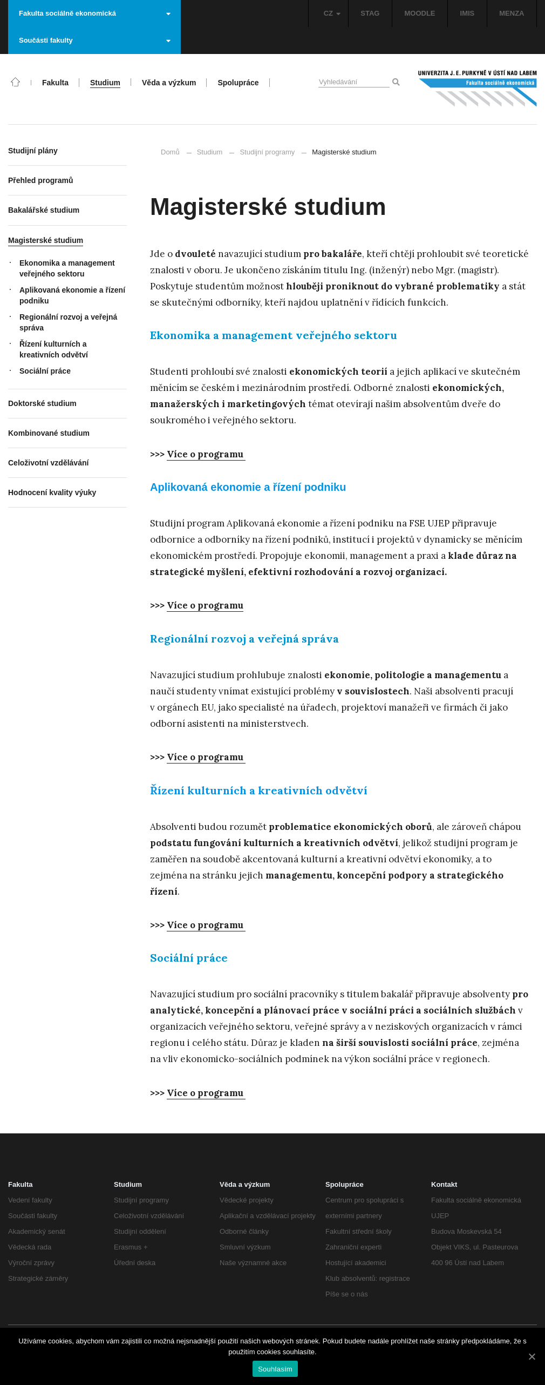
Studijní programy (267, 152)
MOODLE (419, 13)
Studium (210, 152)
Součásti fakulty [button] (95, 40)
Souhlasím (275, 1369)
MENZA (511, 13)
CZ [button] (332, 13)
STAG (369, 13)
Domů (170, 152)
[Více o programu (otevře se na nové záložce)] (205, 605)
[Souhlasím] (531, 1356)
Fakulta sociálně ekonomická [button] (95, 13)
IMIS (467, 13)
